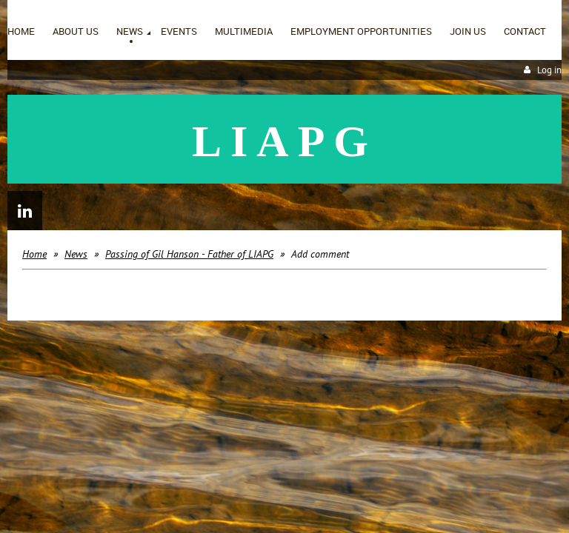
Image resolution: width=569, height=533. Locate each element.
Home (34, 254)
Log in (549, 70)
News (75, 254)
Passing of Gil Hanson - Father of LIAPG (189, 254)
